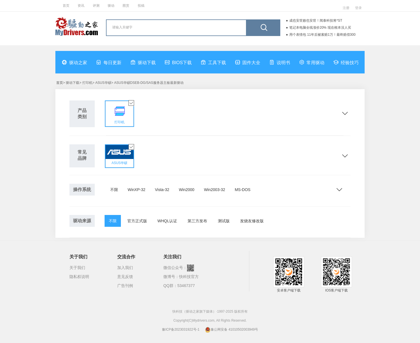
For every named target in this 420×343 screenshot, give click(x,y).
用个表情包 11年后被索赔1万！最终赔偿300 (322, 35)
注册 (346, 8)
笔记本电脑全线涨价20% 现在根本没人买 (320, 28)
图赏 (126, 6)
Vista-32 (162, 189)
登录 (358, 8)
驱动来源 (82, 220)
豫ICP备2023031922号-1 (180, 329)
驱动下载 (143, 62)
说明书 (279, 62)
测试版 (224, 221)
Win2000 (186, 189)
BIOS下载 (178, 62)
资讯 (81, 6)
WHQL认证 (167, 221)
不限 (114, 189)
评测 (96, 6)
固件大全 (247, 62)
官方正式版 (137, 221)
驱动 (111, 6)
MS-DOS (242, 189)
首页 (66, 6)
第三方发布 (197, 221)
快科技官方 (189, 276)
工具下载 (213, 62)
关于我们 (77, 267)
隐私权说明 (79, 276)
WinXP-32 (136, 189)
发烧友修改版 (252, 221)
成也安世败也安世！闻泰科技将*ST (315, 21)
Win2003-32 (214, 189)
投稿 (141, 6)
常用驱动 (311, 62)
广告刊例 (125, 285)
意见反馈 (125, 276)
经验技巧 (346, 62)
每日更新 (108, 62)
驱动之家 (74, 62)
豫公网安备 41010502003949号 (231, 329)
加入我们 (125, 267)
